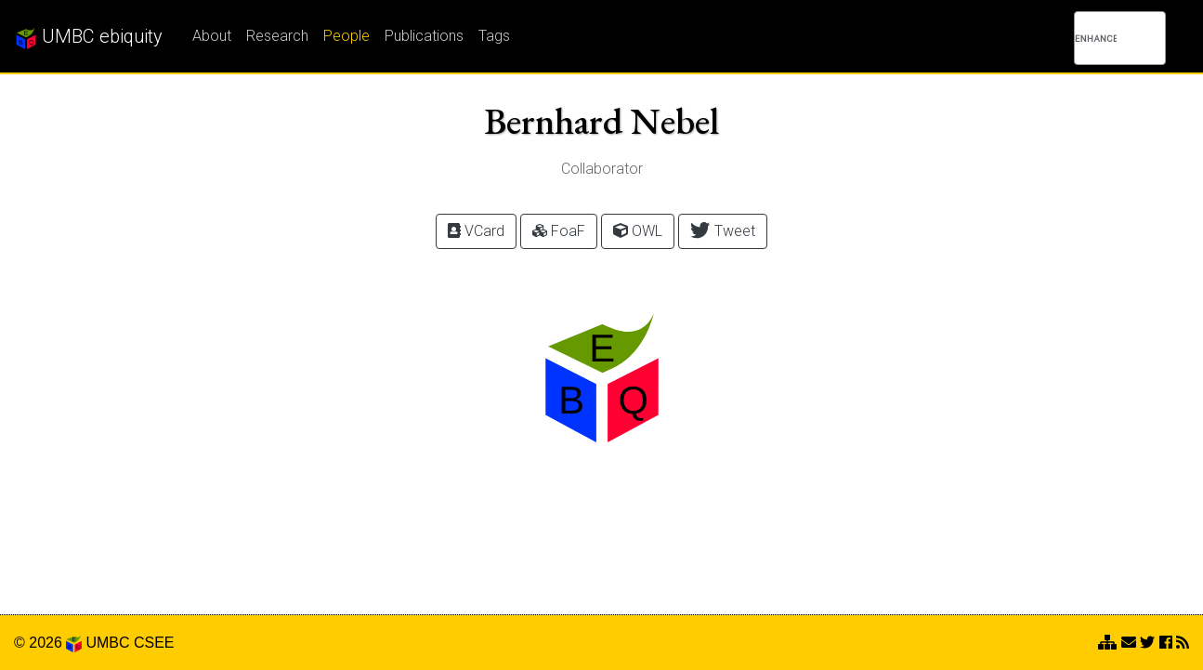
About (211, 36)
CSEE (154, 642)
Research (277, 36)
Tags (494, 36)
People (346, 36)
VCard (476, 231)
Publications (424, 36)
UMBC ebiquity (89, 37)
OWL (637, 231)
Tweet (722, 230)
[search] (1096, 38)
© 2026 (48, 642)
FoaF (558, 231)
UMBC (107, 642)
